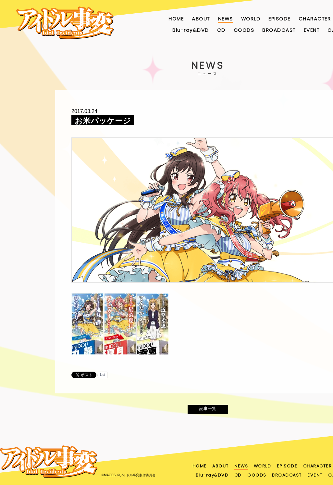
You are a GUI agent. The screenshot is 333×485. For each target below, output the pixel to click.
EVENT (312, 30)
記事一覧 (208, 410)
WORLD (251, 18)
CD (221, 30)
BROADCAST (279, 30)
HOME (176, 18)
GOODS (244, 30)
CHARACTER (315, 18)
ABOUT (201, 18)
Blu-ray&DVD (190, 30)
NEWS (225, 18)
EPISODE (279, 18)
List (102, 375)
